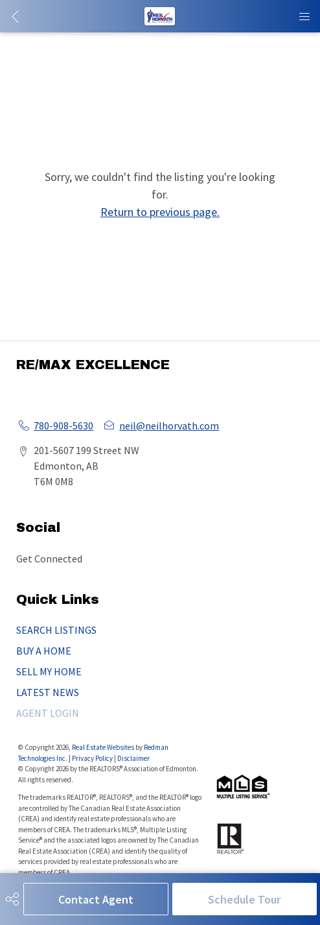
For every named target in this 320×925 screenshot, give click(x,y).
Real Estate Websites (103, 747)
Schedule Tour (244, 899)
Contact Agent (95, 899)
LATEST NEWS (47, 692)
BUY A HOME (43, 650)
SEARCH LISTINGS (56, 629)
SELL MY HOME (49, 671)
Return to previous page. (160, 211)
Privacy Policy (92, 758)
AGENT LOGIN (47, 712)
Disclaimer (133, 758)
